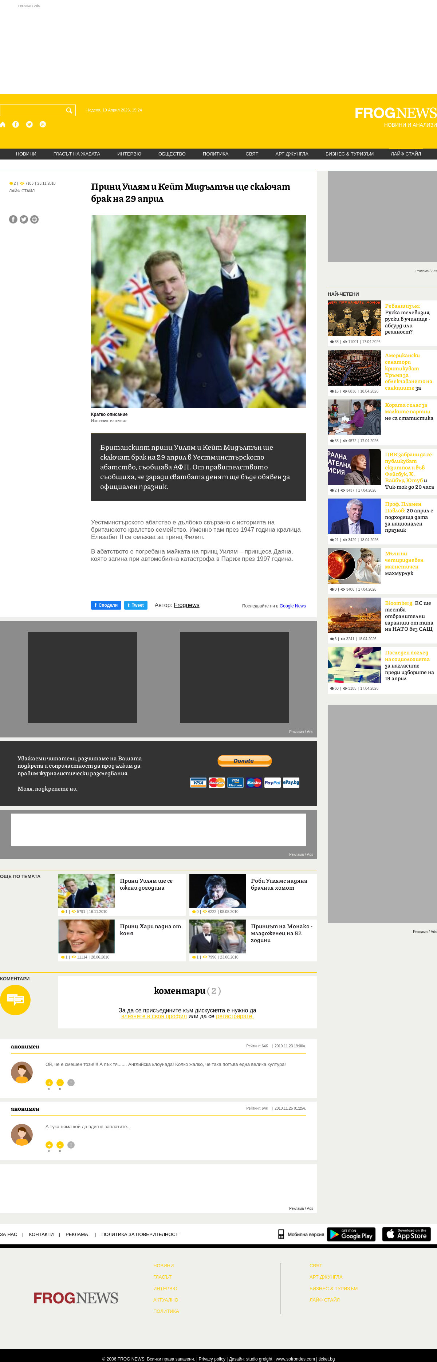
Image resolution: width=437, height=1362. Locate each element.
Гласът (162, 1277)
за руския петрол (408, 374)
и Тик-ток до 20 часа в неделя (409, 473)
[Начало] (3, 124)
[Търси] (70, 110)
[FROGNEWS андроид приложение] (351, 1234)
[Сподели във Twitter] (24, 219)
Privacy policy (212, 1359)
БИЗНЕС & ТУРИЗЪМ (350, 154)
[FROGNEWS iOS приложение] (407, 1234)
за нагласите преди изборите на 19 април (409, 665)
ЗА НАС (8, 1234)
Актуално (165, 1300)
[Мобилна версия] (301, 1234)
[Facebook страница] (16, 124)
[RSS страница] (43, 124)
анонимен (25, 1046)
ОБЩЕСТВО (172, 154)
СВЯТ (252, 154)
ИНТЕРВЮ (129, 154)
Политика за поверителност (140, 1234)
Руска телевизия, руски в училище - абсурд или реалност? (407, 319)
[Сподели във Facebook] (13, 219)
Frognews (187, 605)
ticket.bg (327, 1359)
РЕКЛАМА (77, 1234)
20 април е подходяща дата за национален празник (409, 517)
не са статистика (409, 412)
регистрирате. (235, 1016)
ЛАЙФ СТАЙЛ (406, 154)
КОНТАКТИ (41, 1234)
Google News (293, 606)
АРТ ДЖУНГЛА (291, 154)
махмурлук (404, 563)
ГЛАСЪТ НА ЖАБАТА (77, 154)
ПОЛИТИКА (216, 154)
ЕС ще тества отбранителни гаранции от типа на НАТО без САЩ (409, 616)
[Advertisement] (218, 48)
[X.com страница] (29, 124)
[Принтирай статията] (34, 219)
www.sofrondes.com (295, 1359)
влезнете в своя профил (154, 1016)
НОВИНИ (26, 154)
